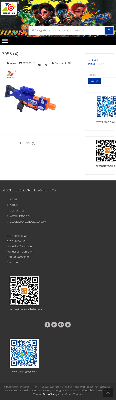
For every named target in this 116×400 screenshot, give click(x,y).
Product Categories (18, 257)
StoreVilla (48, 394)
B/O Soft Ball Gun (17, 236)
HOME (13, 199)
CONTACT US (17, 210)
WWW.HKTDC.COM (21, 216)
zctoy (13, 63)
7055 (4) (10, 53)
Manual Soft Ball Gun (19, 246)
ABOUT (14, 205)
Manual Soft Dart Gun (20, 251)
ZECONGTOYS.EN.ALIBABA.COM (28, 221)
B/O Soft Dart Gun (17, 241)
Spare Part (13, 262)
